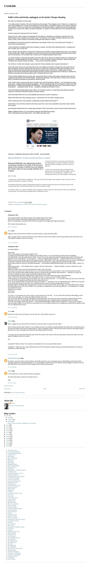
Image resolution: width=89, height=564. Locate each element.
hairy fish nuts (11, 559)
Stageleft (10, 530)
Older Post (82, 388)
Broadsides (11, 468)
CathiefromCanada (13, 475)
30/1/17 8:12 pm (12, 227)
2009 (7, 438)
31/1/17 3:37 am (12, 354)
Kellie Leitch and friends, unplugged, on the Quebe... (22, 423)
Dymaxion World (12, 487)
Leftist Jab (10, 496)
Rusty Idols (11, 528)
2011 (7, 434)
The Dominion (12, 536)
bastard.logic (11, 557)
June (9, 417)
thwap (10, 371)
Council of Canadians (13, 478)
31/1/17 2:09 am (12, 307)
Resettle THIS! (12, 524)
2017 (7, 415)
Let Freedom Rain (12, 498)
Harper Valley (11, 488)
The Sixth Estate (12, 542)
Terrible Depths (12, 533)
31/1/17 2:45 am (12, 317)
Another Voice (11, 455)
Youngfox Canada (12, 556)
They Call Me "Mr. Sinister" (15, 548)
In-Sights (10, 491)
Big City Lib (11, 459)
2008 (7, 440)
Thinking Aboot (12, 550)
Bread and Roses (12, 467)
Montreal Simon (12, 502)
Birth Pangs (11, 462)
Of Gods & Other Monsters (15, 508)
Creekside (10, 5)
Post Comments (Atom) (18, 392)
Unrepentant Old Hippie (14, 554)
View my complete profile (16, 405)
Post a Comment (8, 385)
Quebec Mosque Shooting (39, 204)
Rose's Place (11, 525)
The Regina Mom (12, 541)
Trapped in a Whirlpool (14, 553)
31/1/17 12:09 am (13, 242)
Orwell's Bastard (12, 511)
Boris (9, 230)
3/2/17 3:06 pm (12, 367)
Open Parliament (12, 510)
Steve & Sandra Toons (14, 531)
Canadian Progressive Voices (15, 473)
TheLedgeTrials (12, 547)
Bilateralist (11, 461)
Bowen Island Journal (13, 465)
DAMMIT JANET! (13, 482)
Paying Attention (12, 514)
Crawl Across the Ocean (14, 481)
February (10, 419)
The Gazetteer (11, 539)
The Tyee (10, 544)
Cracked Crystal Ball (13, 479)
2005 (7, 445)
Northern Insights (12, 507)
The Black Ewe (12, 534)
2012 (7, 432)
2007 (7, 442)
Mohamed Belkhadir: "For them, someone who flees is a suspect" (29, 158)
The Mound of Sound (14, 358)
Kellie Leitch (28, 204)
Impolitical (11, 490)
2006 (7, 444)
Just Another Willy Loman (15, 493)
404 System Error (12, 450)
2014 (7, 429)
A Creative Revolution (14, 452)
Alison (10, 321)
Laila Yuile (11, 494)
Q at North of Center (13, 521)
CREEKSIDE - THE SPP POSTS (17, 470)
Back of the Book (12, 458)
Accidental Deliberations (14, 453)
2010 (7, 436)
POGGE (10, 513)
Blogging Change (12, 464)
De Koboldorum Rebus (14, 485)
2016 (7, 425)
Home (44, 388)
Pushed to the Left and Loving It (16, 519)
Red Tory (10, 522)
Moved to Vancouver (13, 504)
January (10, 421)
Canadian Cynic (12, 471)
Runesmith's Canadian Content (16, 527)
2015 (7, 427)
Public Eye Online (13, 517)
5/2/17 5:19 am (12, 383)
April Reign (11, 456)
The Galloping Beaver (14, 537)
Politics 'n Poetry (12, 516)
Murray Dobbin (12, 505)
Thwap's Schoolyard (13, 551)
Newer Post (7, 388)
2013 (7, 430)
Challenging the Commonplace (16, 476)
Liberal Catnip (11, 499)
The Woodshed (12, 545)
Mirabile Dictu (12, 501)
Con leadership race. (18, 204)
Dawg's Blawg (11, 484)
